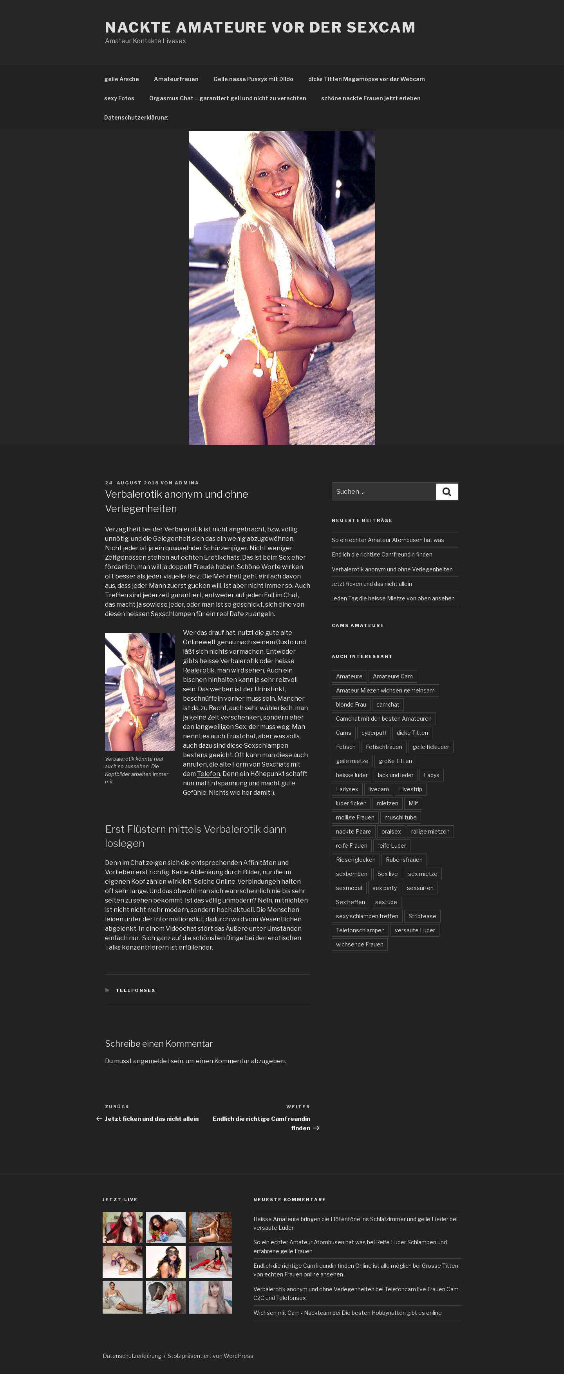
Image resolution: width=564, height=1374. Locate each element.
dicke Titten (412, 732)
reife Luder (392, 845)
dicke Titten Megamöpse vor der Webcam (366, 79)
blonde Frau (351, 704)
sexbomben (351, 873)
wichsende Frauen (359, 944)
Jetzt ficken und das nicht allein (372, 583)
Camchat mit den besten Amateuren (384, 718)
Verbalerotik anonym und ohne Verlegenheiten (392, 569)
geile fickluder (430, 746)
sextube (386, 902)
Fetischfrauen (384, 746)
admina (187, 483)
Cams (343, 732)
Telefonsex (136, 990)
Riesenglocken (356, 859)
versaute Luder (415, 930)
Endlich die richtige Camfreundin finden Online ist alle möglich (332, 1265)
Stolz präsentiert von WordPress (210, 1355)
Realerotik (199, 670)
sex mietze (422, 873)
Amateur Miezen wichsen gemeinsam (385, 690)
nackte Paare (353, 831)
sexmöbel (349, 888)
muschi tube (401, 817)
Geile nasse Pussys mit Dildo (253, 79)
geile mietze (352, 761)
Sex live (388, 873)
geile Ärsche (121, 79)
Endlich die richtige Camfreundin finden (382, 554)
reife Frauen (351, 845)
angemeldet (151, 1061)
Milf (413, 803)
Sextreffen (350, 902)
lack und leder (396, 775)
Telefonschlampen (360, 930)
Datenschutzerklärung (136, 117)
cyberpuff (374, 732)
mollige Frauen (355, 817)
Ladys (431, 775)
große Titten (395, 761)
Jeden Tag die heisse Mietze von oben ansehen (393, 598)
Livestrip (410, 789)
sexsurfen (420, 888)
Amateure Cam (393, 676)
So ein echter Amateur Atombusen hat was (388, 540)
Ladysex (347, 789)
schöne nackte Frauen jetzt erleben (371, 98)
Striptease (422, 916)
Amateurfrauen (176, 79)
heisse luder (352, 775)
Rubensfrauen (404, 859)
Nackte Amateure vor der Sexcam (260, 27)
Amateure (349, 676)
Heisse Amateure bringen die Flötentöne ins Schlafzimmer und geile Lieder (350, 1219)
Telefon (208, 774)
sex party (384, 888)
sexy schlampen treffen (367, 916)
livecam (379, 789)
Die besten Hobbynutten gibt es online (392, 1312)
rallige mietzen (430, 831)
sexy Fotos (119, 98)
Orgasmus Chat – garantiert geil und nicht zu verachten (227, 98)
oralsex (391, 831)
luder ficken (351, 803)
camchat (388, 704)
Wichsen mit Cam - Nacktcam (292, 1312)
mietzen (387, 803)
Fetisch (346, 746)
